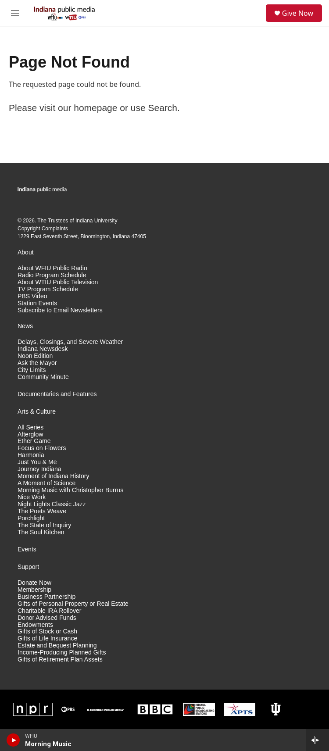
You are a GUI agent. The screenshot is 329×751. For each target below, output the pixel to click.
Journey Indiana (39, 469)
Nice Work (32, 497)
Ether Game (34, 441)
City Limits (32, 370)
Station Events (37, 303)
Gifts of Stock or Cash (47, 631)
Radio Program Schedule (52, 275)
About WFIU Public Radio (52, 268)
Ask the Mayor (37, 363)
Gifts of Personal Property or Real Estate (73, 604)
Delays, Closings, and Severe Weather (70, 342)
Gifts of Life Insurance (47, 638)
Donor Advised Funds (47, 618)
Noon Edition (35, 356)
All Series (30, 427)
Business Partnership (46, 597)
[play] (13, 740)
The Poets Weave (42, 511)
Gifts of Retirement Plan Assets (60, 659)
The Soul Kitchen (41, 532)
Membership (34, 589)
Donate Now (34, 582)
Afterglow (30, 434)
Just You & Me (37, 462)
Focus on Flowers (42, 448)
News (25, 326)
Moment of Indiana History (53, 476)
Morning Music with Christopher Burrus (70, 490)
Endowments (35, 625)
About (26, 252)
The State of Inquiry (44, 525)
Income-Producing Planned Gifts (62, 652)
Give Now (297, 13)
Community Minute (43, 377)
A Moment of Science (46, 483)
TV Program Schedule (48, 289)
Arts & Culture (37, 411)
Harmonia (31, 455)
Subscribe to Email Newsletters (60, 310)
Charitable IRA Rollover (50, 611)
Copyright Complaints (43, 228)
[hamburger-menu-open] (15, 13)
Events (27, 549)
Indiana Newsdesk (43, 349)
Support (28, 567)
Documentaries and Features (57, 394)
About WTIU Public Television (58, 282)
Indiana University (96, 221)
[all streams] (317, 740)
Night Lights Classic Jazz (52, 504)
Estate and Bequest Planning (57, 645)
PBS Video (32, 296)
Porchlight (31, 518)
